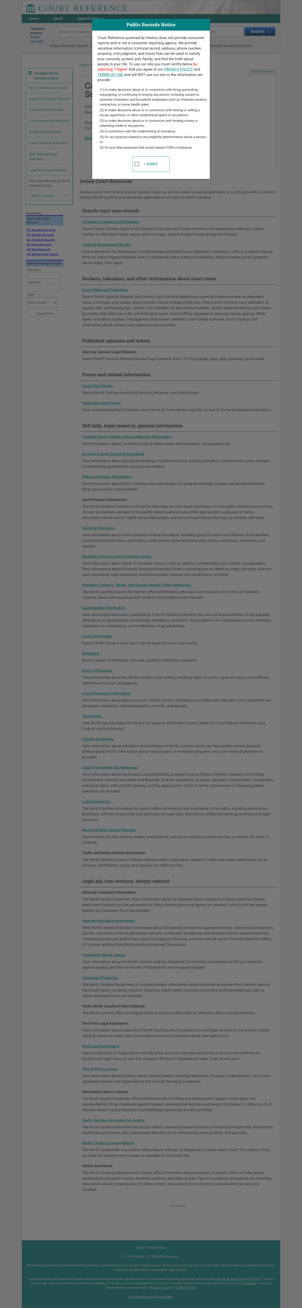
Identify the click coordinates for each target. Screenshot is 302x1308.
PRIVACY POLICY (178, 69)
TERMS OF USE (110, 74)
